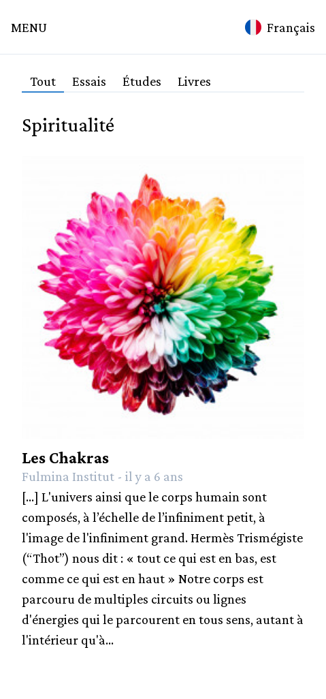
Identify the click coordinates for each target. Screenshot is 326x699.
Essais (89, 81)
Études (142, 81)
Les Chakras (65, 457)
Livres (194, 81)
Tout (43, 81)
